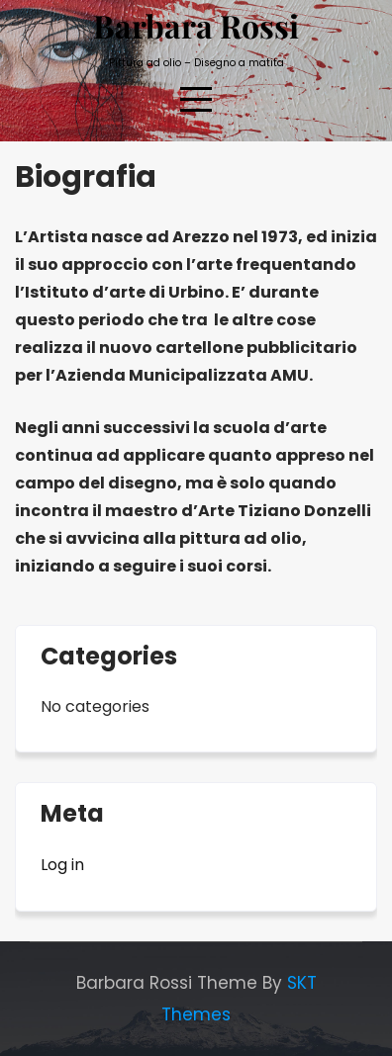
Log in (62, 864)
